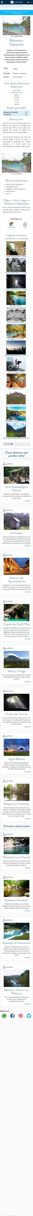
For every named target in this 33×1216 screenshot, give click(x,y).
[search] (16, 5)
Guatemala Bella (18, 36)
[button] (2, 2)
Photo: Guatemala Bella (16, 173)
